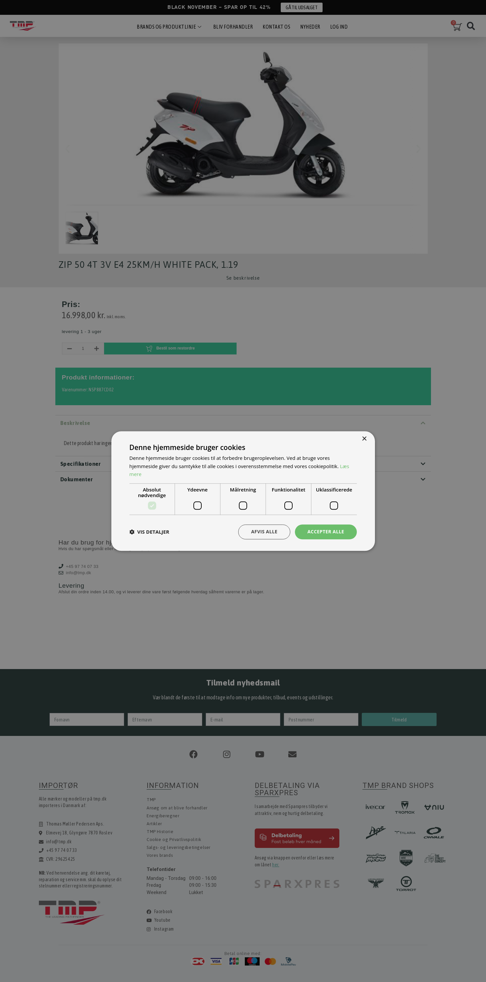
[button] (149, 532)
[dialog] (243, 491)
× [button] (364, 438)
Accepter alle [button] (325, 531)
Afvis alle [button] (264, 531)
